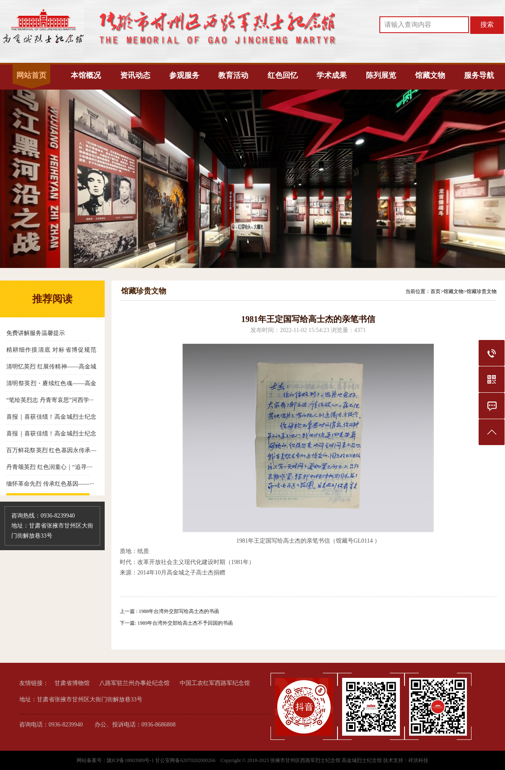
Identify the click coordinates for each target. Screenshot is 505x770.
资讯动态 (135, 75)
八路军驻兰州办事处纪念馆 (134, 683)
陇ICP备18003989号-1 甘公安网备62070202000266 (162, 760)
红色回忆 (283, 75)
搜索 (487, 24)
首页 (435, 291)
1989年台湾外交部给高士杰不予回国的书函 (185, 623)
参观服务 (184, 75)
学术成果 (332, 75)
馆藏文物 (430, 75)
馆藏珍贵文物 (481, 291)
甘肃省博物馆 (72, 683)
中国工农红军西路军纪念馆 (215, 683)
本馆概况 (86, 75)
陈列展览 (381, 75)
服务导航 (479, 75)
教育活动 (233, 75)
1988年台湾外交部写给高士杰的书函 (179, 611)
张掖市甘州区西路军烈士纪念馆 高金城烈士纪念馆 (326, 760)
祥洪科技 (418, 760)
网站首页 (31, 75)
